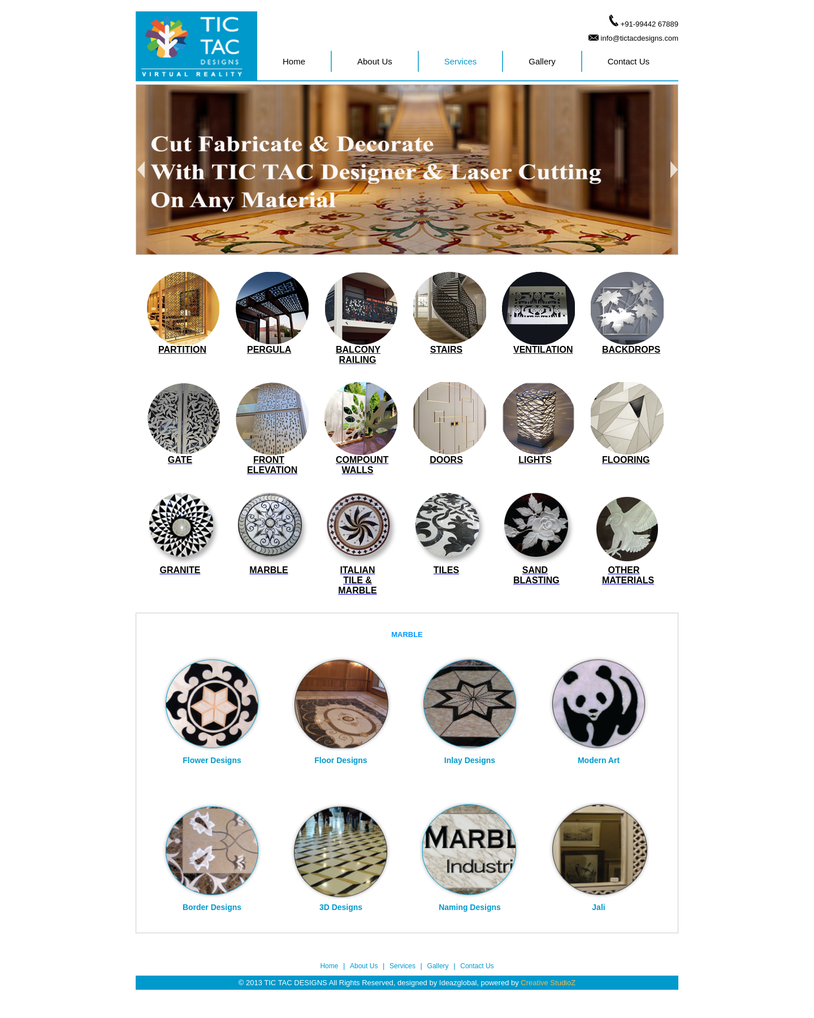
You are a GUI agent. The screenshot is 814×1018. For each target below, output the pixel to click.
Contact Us (629, 61)
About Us (374, 61)
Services (460, 61)
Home (294, 61)
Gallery (542, 61)
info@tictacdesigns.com (639, 38)
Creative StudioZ (548, 982)
